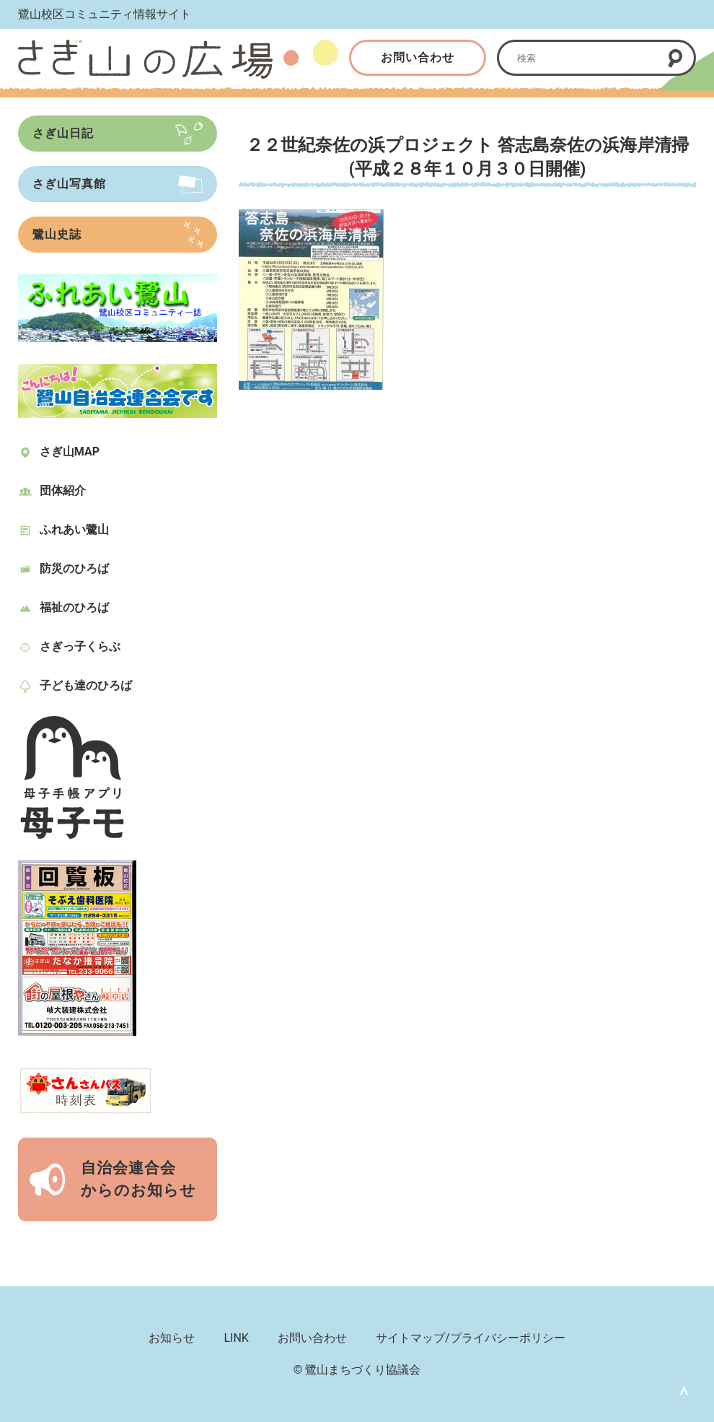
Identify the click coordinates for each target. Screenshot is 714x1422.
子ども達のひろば (86, 685)
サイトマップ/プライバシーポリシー (470, 1338)
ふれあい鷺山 (74, 529)
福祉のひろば (74, 607)
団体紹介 (63, 490)
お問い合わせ (417, 57)
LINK (236, 1338)
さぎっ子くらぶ (80, 646)
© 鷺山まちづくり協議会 (357, 1370)
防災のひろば (74, 568)
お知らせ (172, 1338)
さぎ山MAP (70, 451)
